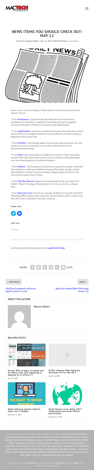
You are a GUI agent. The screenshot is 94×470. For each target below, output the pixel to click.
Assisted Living (80, 437)
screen (33, 446)
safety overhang (33, 455)
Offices (12, 443)
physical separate (65, 455)
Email (76, 463)
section (18, 446)
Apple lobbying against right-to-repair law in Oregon (24, 410)
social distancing (81, 446)
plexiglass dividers (68, 449)
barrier (26, 446)
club (65, 443)
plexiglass (68, 446)
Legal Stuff (60, 463)
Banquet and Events (15, 440)
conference (58, 443)
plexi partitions (40, 451)
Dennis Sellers (32, 40)
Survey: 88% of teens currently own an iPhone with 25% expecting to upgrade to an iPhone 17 (26, 372)
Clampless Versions (33, 440)
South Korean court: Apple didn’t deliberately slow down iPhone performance (65, 411)
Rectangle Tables (28, 437)
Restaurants (21, 443)
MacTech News (60, 40)
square (54, 446)
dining (71, 443)
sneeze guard (12, 449)
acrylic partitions (74, 451)
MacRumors (23, 119)
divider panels (37, 449)
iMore (20, 154)
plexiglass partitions (57, 451)
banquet (48, 443)
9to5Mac (22, 142)
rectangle (39, 443)
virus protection (52, 449)
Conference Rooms (51, 440)
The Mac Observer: (27, 181)
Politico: (22, 166)
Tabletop (46, 446)
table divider (24, 449)
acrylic (31, 443)
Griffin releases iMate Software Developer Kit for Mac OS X (64, 371)
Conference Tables (69, 434)
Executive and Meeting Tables (74, 440)
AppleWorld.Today (56, 247)
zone (39, 446)
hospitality (9, 446)
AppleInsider (24, 131)
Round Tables (67, 437)
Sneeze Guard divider (22, 451)
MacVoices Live (25, 192)
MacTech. (32, 463)
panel (60, 446)
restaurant (79, 443)
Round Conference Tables (48, 437)
